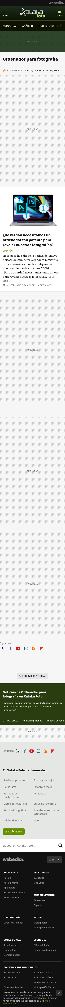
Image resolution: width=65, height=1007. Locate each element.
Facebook (10, 648)
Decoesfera (10, 950)
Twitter (3, 648)
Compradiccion (12, 954)
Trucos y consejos (44, 780)
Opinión (8, 250)
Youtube (18, 648)
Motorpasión (40, 922)
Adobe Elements (13, 820)
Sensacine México (44, 977)
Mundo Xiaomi (11, 897)
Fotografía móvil (43, 787)
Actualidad (40, 793)
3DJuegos (39, 877)
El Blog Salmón (42, 945)
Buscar (60, 845)
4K (59, 70)
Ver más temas (14, 831)
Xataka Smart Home (14, 892)
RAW (36, 820)
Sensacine (39, 900)
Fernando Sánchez (22, 285)
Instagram (32, 70)
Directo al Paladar (13, 922)
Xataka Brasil (11, 977)
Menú (5, 15)
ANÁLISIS (27, 25)
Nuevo (60, 15)
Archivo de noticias (34, 676)
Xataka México (12, 972)
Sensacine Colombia (45, 982)
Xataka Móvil (11, 882)
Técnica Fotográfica (15, 810)
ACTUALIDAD (10, 25)
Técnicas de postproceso (11, 795)
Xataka (7, 877)
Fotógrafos (10, 787)
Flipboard (41, 648)
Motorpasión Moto (44, 927)
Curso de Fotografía (45, 803)
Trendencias (10, 945)
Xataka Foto (33, 12)
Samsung (48, 70)
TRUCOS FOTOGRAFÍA (49, 25)
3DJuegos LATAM (43, 972)
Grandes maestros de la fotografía (46, 811)
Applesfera (9, 887)
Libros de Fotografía (15, 803)
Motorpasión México (45, 987)
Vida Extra (39, 882)
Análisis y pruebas (32, 720)
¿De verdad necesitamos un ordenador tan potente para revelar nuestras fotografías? (28, 239)
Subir (52, 859)
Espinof (38, 905)
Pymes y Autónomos (45, 950)
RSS (33, 648)
